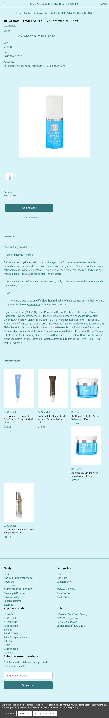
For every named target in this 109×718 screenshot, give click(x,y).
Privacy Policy (11, 597)
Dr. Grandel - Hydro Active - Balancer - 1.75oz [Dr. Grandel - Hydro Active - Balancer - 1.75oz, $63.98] (86, 418)
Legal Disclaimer (13, 600)
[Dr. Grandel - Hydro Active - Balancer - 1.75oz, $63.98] (86, 389)
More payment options (29, 217)
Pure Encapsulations (15, 637)
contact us (34, 304)
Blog (6, 574)
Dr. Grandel (10, 618)
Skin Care (61, 577)
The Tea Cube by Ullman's (18, 577)
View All (8, 652)
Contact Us (10, 585)
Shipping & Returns (14, 593)
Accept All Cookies (44, 713)
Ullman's (8, 614)
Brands (60, 574)
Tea (58, 585)
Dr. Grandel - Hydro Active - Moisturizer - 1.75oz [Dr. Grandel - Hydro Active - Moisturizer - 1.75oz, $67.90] (86, 474)
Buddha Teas (11, 633)
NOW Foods (10, 621)
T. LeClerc (9, 641)
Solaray (8, 629)
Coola (7, 644)
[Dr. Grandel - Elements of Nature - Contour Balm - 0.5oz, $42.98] (52, 389)
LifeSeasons (11, 625)
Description (9, 236)
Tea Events (62, 597)
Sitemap (8, 604)
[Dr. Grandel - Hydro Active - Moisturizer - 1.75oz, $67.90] (86, 445)
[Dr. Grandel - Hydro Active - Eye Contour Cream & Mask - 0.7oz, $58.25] (18, 389)
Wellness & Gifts (65, 589)
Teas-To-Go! (63, 593)
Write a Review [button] (46, 35)
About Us (9, 581)
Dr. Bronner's (11, 648)
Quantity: (8, 192)
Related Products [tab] (12, 360)
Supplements (64, 581)
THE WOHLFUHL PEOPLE (18, 589)
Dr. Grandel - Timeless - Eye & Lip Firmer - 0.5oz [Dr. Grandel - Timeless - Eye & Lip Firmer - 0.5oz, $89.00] (19, 531)
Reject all (25, 713)
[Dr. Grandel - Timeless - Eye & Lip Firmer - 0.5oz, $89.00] (18, 502)
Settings (10, 713)
